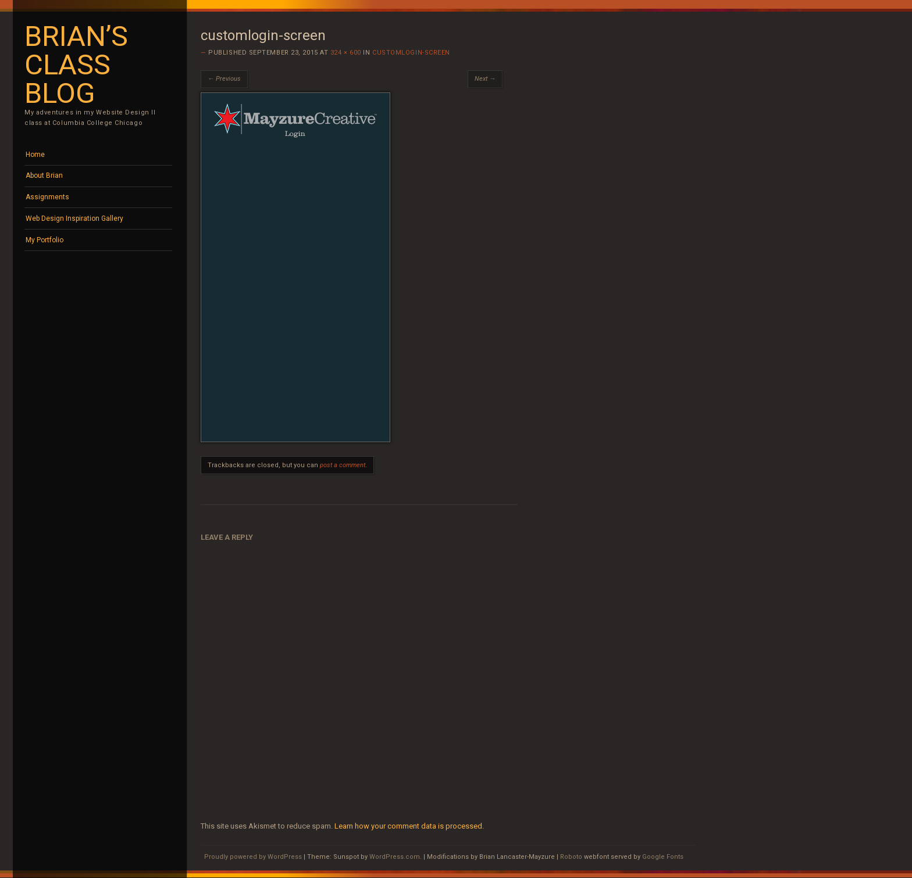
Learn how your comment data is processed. (409, 826)
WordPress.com (394, 857)
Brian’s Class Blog (76, 65)
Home (35, 154)
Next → (485, 79)
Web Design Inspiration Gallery (74, 218)
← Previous (224, 79)
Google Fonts (662, 857)
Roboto (571, 857)
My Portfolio (44, 240)
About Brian (44, 175)
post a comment (342, 465)
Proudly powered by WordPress (253, 857)
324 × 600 (345, 52)
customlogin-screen (411, 52)
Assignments (47, 197)
